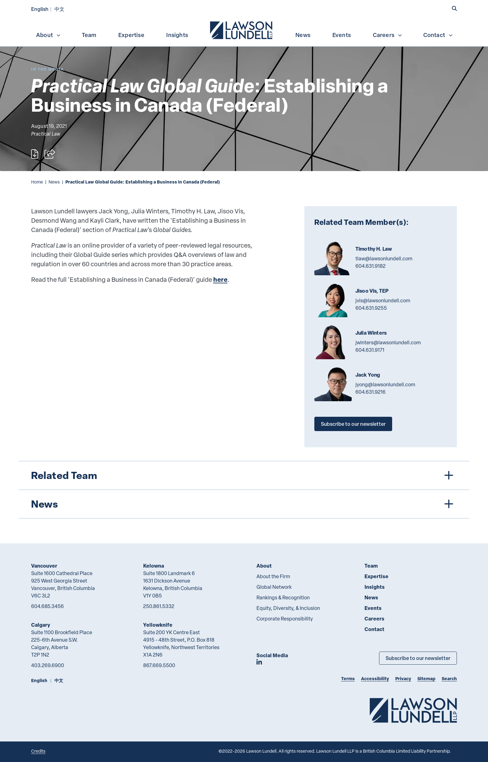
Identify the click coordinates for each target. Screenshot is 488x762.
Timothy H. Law (373, 248)
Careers (387, 35)
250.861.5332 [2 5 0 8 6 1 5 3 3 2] (158, 606)
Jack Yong (367, 374)
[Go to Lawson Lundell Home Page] (413, 710)
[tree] (244, 489)
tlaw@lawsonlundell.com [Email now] (383, 258)
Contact (438, 35)
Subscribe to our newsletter (353, 423)
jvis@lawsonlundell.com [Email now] (382, 300)
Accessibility (375, 678)
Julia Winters (371, 332)
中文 (59, 8)
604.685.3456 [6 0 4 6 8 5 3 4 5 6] (47, 606)
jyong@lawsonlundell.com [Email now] (385, 384)
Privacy (403, 678)
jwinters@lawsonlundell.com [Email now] (388, 342)
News (302, 35)
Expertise (131, 35)
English (40, 8)
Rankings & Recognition (283, 597)
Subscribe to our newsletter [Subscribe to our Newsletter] (418, 658)
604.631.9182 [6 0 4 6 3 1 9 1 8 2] (370, 266)
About (48, 35)
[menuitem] (242, 29)
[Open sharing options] (50, 154)
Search (449, 678)
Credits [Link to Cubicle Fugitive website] (38, 751)
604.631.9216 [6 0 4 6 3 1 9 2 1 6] (370, 391)
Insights (177, 35)
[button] (454, 8)
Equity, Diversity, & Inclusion (288, 608)
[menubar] (244, 29)
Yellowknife (157, 624)
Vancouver (44, 565)
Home (37, 182)
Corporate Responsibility (284, 618)
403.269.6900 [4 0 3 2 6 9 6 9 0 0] (47, 665)
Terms (348, 678)
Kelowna (153, 565)
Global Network (274, 586)
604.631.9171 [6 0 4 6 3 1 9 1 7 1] (369, 349)
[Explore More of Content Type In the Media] (47, 69)
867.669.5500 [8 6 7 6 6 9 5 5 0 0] (159, 665)
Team (89, 35)
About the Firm (273, 576)
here (220, 279)
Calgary (40, 624)
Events (341, 35)
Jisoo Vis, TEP (371, 290)
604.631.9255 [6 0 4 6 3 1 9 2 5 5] (371, 307)
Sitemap (426, 678)
